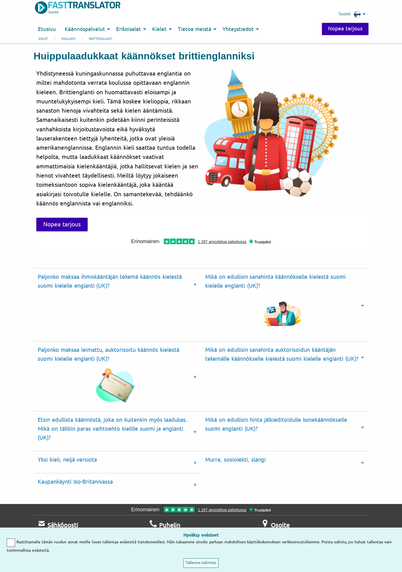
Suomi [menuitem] (350, 14)
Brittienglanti (100, 38)
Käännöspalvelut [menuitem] (85, 29)
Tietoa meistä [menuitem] (194, 29)
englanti (68, 38)
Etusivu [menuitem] (47, 29)
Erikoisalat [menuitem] (128, 29)
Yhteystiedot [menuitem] (238, 29)
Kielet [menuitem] (159, 29)
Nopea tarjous (344, 28)
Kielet (43, 38)
